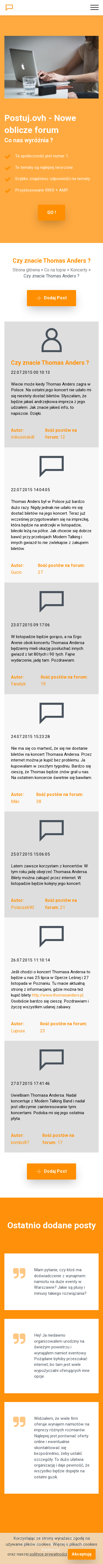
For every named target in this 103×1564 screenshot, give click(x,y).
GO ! (51, 212)
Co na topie (55, 270)
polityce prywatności (48, 1554)
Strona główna (26, 270)
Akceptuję (81, 1554)
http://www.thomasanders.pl (57, 995)
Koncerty (78, 270)
